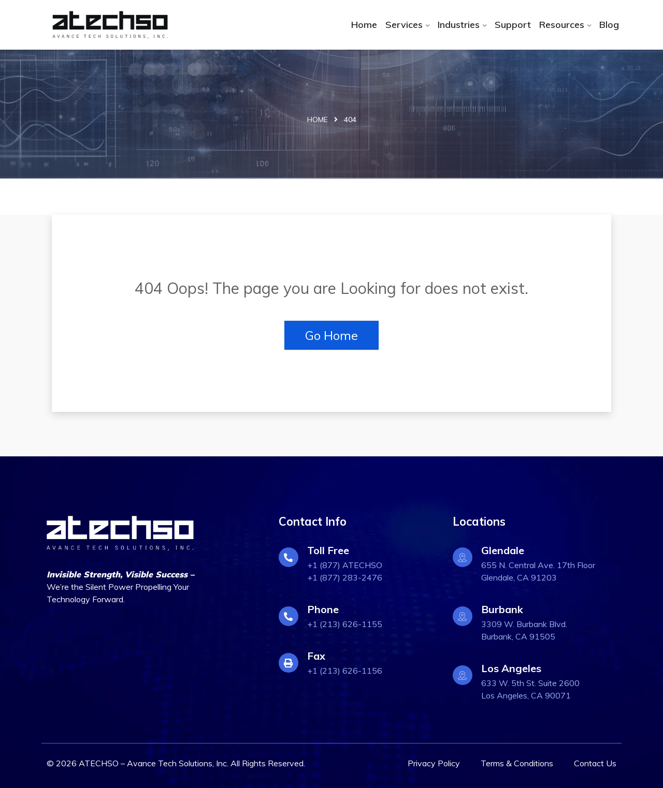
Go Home (331, 335)
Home (364, 25)
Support (513, 25)
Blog (609, 25)
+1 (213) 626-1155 (344, 624)
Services (404, 25)
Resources (561, 25)
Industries (459, 25)
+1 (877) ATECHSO (344, 565)
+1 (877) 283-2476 (344, 577)
